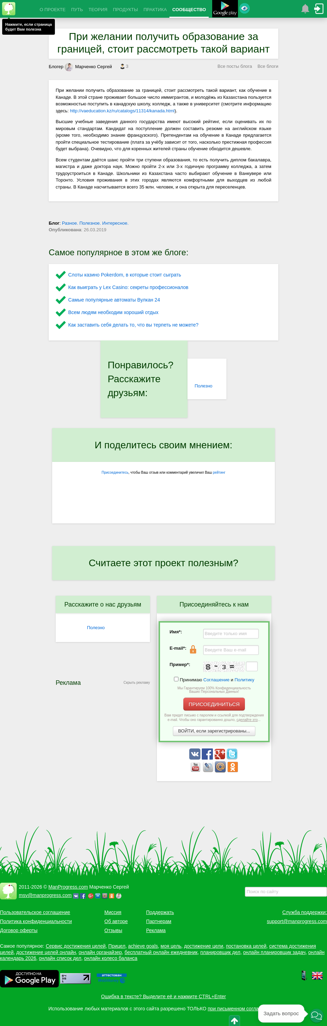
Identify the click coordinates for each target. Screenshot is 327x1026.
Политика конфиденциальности (36, 921)
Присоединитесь (115, 472)
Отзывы (113, 930)
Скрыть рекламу (136, 682)
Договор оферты (19, 930)
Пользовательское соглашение (35, 912)
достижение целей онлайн (46, 952)
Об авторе (116, 921)
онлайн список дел (60, 958)
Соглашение (217, 679)
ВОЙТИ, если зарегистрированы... (214, 731)
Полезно (203, 385)
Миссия (112, 912)
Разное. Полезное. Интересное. (95, 223)
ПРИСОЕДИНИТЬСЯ (214, 704)
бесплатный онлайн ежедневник (161, 952)
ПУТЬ (77, 9)
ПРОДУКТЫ (125, 9)
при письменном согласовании (242, 1008)
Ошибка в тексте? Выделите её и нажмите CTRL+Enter (163, 996)
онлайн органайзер (100, 952)
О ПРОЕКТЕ (52, 9)
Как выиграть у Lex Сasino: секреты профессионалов (128, 287)
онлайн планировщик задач (274, 952)
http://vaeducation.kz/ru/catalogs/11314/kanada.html (122, 110)
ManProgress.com (68, 887)
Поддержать (160, 912)
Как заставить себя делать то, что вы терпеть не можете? (133, 325)
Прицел (116, 946)
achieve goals (143, 946)
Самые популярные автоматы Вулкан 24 (114, 300)
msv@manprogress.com (45, 895)
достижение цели (203, 946)
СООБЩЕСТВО (189, 9)
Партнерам (158, 921)
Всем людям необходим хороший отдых (113, 312)
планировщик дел (220, 952)
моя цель (171, 946)
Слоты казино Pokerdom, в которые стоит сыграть (124, 275)
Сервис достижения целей (75, 946)
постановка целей (246, 946)
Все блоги (267, 66)
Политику (244, 679)
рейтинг (219, 472)
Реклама (156, 930)
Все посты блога (234, 66)
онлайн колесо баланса (110, 958)
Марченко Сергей (88, 66)
